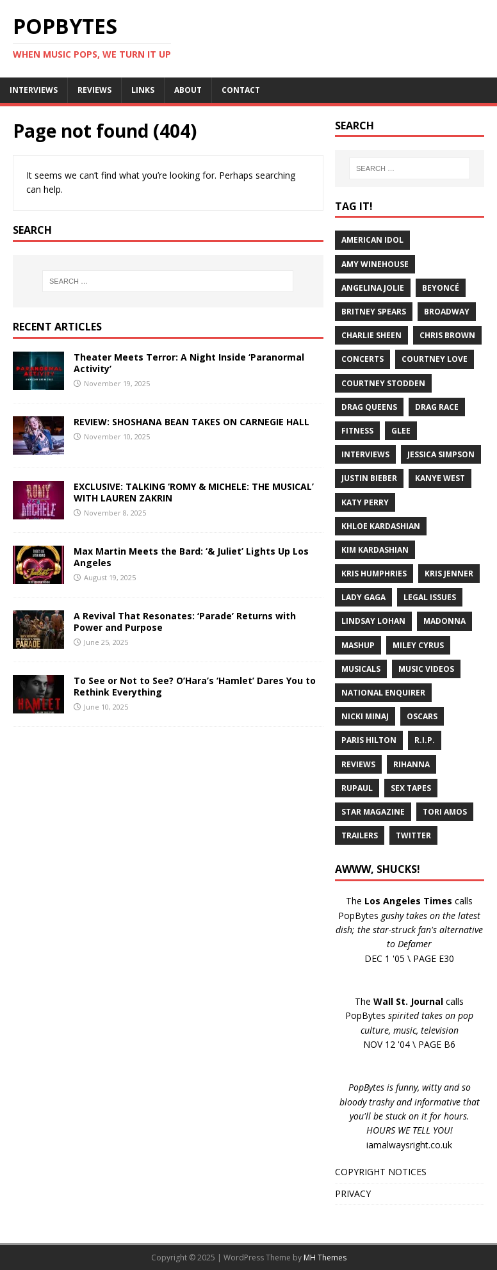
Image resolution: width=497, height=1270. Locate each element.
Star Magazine (373, 811)
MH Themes (325, 1257)
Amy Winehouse (375, 264)
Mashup (358, 645)
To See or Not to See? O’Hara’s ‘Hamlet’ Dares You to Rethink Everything (195, 686)
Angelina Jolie (372, 287)
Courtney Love (435, 359)
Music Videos (426, 668)
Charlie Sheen (371, 335)
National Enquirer (383, 692)
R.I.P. (424, 740)
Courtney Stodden (383, 383)
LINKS (142, 90)
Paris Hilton (368, 740)
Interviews (365, 454)
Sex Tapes (411, 788)
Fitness (357, 430)
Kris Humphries (374, 573)
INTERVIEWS (34, 90)
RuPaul (357, 788)
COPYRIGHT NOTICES (381, 1172)
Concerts (362, 359)
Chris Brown (447, 335)
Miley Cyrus (418, 645)
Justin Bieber (369, 478)
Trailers (359, 835)
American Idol (372, 239)
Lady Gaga (363, 597)
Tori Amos (445, 811)
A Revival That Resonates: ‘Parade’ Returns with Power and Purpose (185, 621)
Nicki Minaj (365, 716)
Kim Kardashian (375, 549)
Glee (401, 430)
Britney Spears (373, 311)
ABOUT (188, 90)
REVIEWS (94, 90)
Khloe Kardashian (380, 526)
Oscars (422, 716)
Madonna (444, 620)
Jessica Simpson (441, 454)
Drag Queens (369, 407)
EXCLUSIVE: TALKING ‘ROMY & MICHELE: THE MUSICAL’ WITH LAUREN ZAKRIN (194, 492)
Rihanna (411, 764)
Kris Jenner (449, 573)
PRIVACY (353, 1193)
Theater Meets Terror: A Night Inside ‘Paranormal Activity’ (189, 363)
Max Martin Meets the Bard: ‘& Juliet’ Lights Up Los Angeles (191, 557)
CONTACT (241, 90)
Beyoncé (440, 287)
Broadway (446, 311)
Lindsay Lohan (373, 620)
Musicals (360, 668)
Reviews (358, 764)
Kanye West (440, 478)
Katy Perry (365, 502)
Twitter (413, 835)
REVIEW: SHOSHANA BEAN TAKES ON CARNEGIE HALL (191, 422)
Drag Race (437, 407)
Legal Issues (429, 597)
